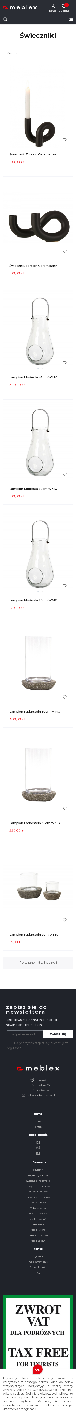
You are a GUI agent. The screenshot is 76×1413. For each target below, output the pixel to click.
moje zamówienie (38, 1261)
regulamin (38, 1169)
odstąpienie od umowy (38, 1186)
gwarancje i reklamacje (38, 1180)
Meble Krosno (38, 1229)
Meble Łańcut (38, 1240)
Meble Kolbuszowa (38, 1235)
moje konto (38, 1256)
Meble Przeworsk (38, 1213)
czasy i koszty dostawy (38, 1197)
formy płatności (38, 1267)
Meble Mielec (38, 1224)
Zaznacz (39, 53)
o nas (38, 1121)
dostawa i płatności (38, 1191)
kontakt (38, 1126)
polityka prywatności (38, 1175)
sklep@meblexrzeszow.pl (38, 1095)
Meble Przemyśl (38, 1219)
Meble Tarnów (38, 1202)
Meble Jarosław (38, 1208)
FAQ (38, 1272)
